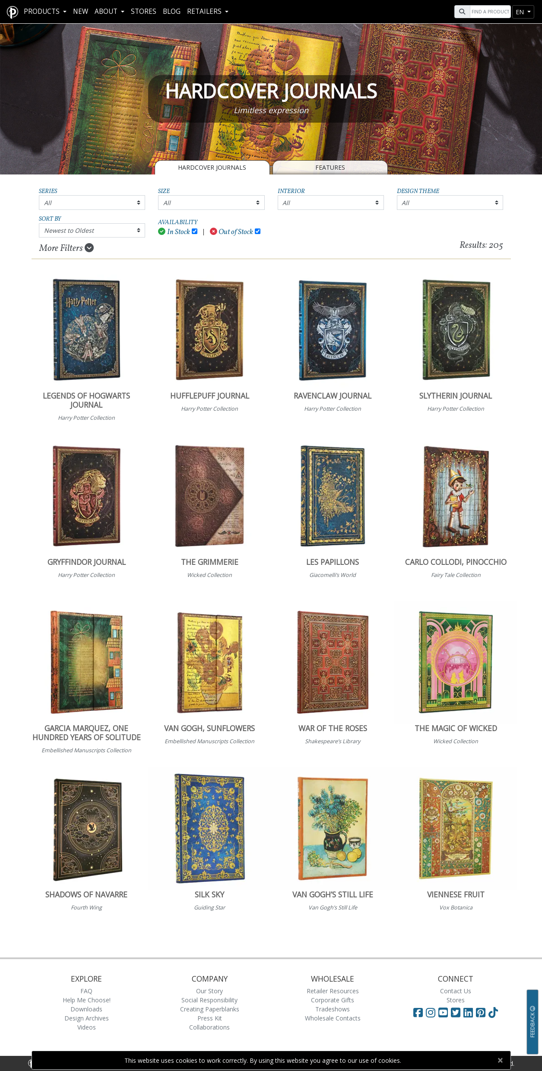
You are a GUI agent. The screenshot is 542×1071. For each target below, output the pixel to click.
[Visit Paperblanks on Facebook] (418, 1012)
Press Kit (209, 1018)
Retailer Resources (333, 991)
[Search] (489, 11)
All (47, 203)
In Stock (174, 232)
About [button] (107, 11)
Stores (143, 11)
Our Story (209, 991)
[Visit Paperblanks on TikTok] (493, 1012)
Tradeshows (332, 1009)
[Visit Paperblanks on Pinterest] (482, 1012)
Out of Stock (232, 232)
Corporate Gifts (332, 1000)
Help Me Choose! (87, 1000)
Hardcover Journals (212, 167)
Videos (86, 1027)
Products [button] (42, 11)
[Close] (500, 1060)
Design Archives (86, 1018)
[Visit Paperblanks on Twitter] (457, 1012)
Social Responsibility (209, 1000)
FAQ (86, 991)
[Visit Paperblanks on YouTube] (444, 1012)
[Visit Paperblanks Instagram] (430, 1012)
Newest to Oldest (69, 230)
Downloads (86, 1009)
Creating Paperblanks (209, 1009)
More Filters (66, 248)
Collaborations (209, 1027)
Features (330, 167)
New (80, 11)
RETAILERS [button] (205, 11)
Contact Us (455, 991)
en (521, 12)
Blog (172, 11)
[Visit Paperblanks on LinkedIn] (469, 1012)
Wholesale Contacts (333, 1018)
